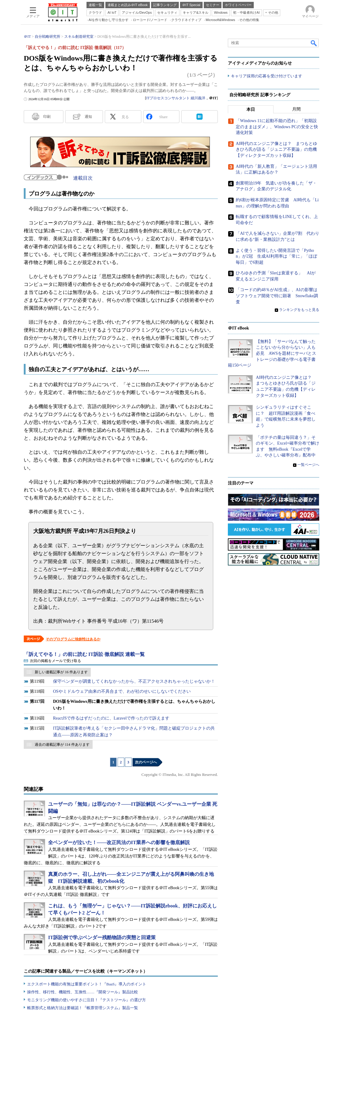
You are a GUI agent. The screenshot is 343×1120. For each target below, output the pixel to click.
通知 (88, 116)
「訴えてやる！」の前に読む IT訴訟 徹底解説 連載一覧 (84, 654)
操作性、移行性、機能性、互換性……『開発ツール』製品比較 (82, 992)
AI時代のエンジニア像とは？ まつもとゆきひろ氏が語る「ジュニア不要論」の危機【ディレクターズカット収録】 (276, 150)
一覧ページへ (308, 465)
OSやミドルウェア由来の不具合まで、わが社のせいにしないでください (122, 691)
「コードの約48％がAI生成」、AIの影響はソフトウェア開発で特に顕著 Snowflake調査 (277, 296)
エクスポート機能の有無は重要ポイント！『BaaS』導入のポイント (86, 984)
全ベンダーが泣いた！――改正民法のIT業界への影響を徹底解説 (119, 842)
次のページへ (146, 762)
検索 (314, 43)
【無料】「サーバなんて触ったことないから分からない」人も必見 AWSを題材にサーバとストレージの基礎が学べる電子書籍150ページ (272, 354)
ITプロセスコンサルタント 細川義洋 (175, 98)
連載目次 (83, 178)
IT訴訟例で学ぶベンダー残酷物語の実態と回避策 (102, 937)
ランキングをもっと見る (299, 310)
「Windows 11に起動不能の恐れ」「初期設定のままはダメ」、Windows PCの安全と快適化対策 (277, 127)
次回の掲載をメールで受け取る (55, 661)
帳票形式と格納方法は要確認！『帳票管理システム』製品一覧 (82, 1008)
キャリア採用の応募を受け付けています (266, 76)
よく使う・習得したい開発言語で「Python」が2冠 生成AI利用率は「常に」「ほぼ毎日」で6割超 (276, 256)
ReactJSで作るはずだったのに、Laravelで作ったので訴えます (111, 718)
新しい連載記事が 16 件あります (61, 672)
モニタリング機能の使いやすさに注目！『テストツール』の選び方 (86, 1000)
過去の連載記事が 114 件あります (62, 744)
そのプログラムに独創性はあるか (73, 639)
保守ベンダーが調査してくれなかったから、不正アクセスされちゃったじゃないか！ (134, 681)
